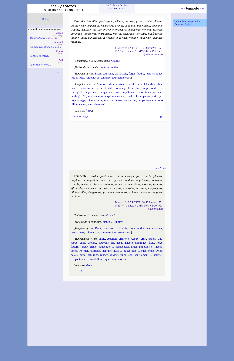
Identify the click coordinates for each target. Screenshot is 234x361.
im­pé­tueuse (143, 25)
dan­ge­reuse (94, 37)
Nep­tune (87, 96)
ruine (99, 100)
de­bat (119, 242)
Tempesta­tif (81, 73)
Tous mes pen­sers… (40, 56)
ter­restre (141, 33)
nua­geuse (145, 37)
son (97, 77)
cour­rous (108, 228)
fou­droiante (107, 176)
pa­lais (146, 96)
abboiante (157, 180)
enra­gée (129, 21)
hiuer (134, 246)
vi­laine (75, 37)
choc (160, 84)
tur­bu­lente (90, 33)
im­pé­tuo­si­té (129, 92)
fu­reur (83, 246)
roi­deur (90, 77)
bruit (131, 84)
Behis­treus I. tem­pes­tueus (90, 215)
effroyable (77, 33)
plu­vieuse (80, 25)
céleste (119, 21)
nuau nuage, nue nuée (110, 96)
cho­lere (92, 242)
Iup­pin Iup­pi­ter (112, 221)
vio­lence (99, 104)
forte (139, 21)
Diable (123, 73)
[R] (57, 71)
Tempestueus (82, 238)
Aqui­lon (101, 84)
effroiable (76, 188)
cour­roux (108, 73)
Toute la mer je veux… (41, 64)
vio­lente (146, 29)
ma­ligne (75, 41)
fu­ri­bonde (109, 37)
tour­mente (118, 77)
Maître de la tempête (87, 67)
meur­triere (107, 180)
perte (154, 96)
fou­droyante (106, 21)
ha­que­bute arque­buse (99, 92)
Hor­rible (93, 176)
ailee (83, 192)
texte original (81, 116)
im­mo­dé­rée (134, 29)
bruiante (108, 184)
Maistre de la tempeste (88, 221)
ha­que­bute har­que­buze (114, 246)
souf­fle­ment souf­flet (123, 100)
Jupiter (188, 24)
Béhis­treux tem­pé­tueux (92, 60)
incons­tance (144, 92)
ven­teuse (86, 29)
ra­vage (81, 100)
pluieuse (158, 21)
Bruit (98, 73)
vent (127, 77)
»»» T (45, 18)
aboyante (157, 25)
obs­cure (97, 29)
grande (119, 25)
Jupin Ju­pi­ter (109, 67)
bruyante (108, 29)
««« (183, 8)
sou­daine (130, 25)
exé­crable (129, 33)
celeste (120, 176)
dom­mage (120, 88)
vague (82, 104)
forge (132, 73)
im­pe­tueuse (142, 180)
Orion (138, 96)
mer (160, 92)
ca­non (139, 84)
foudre (140, 73)
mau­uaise (121, 192)
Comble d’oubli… (38, 38)
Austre (123, 84)
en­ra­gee (130, 176)
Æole (102, 238)
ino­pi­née (158, 37)
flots (138, 88)
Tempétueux (81, 84)
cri (116, 73)
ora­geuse (120, 29)
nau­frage (76, 96)
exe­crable (128, 188)
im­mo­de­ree (134, 184)
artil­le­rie (113, 84)
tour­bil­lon (96, 259)
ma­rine (117, 33)
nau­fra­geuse (155, 33)
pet (161, 96)
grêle (80, 92)
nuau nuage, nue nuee (129, 250)
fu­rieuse (158, 29)
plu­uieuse (80, 180)
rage (73, 100)
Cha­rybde (149, 84)
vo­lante (133, 37)
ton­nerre (106, 77)
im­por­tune (93, 25)
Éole (131, 88)
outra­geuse (104, 188)
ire (154, 92)
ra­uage (104, 254)
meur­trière (107, 25)
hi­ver (118, 92)
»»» (202, 8)
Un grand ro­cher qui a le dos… (46, 47)
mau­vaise (121, 37)
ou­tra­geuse (104, 33)
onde (130, 96)
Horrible (92, 21)
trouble (75, 29)
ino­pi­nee (158, 192)
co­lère (74, 88)
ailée (83, 37)
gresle (93, 246)
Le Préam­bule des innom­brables (117, 6)
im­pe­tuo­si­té (146, 246)
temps (141, 100)
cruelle (148, 21)
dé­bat (100, 88)
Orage (114, 60)
